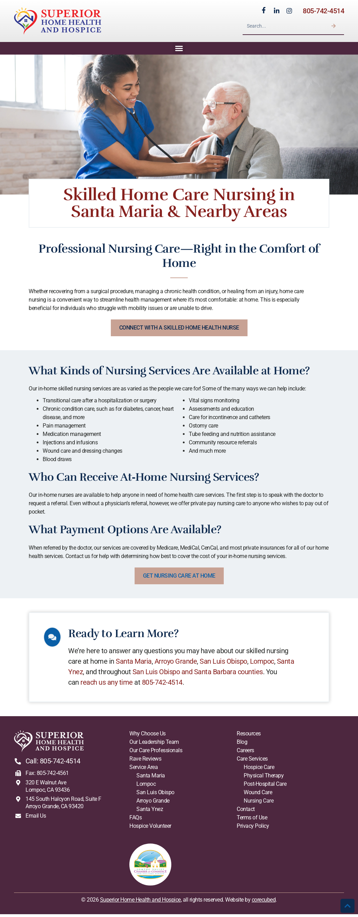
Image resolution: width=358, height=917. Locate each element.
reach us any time (109, 685)
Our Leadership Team (154, 744)
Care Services (252, 761)
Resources (249, 736)
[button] (179, 51)
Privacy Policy (253, 828)
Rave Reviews (145, 761)
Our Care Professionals (155, 753)
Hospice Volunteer (150, 828)
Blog (242, 744)
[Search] (333, 27)
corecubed (264, 902)
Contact (246, 812)
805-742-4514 (323, 12)
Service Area (143, 770)
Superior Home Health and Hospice (140, 902)
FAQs (135, 820)
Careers (245, 753)
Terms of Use (252, 820)
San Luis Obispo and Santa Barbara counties (200, 674)
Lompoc (264, 664)
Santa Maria (136, 664)
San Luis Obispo (226, 664)
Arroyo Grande (178, 664)
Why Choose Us (147, 736)
